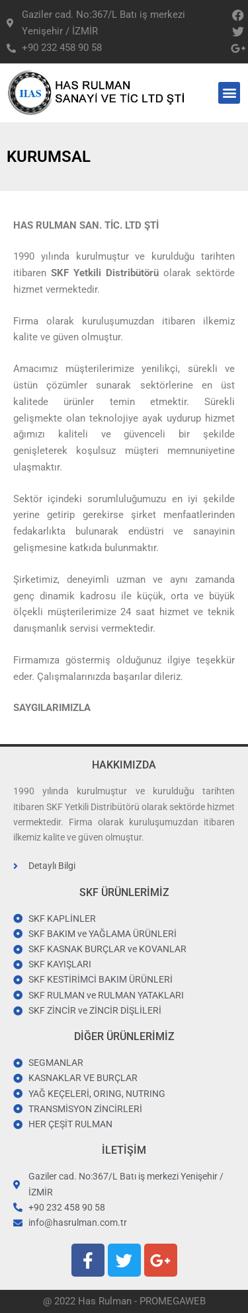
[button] (229, 93)
